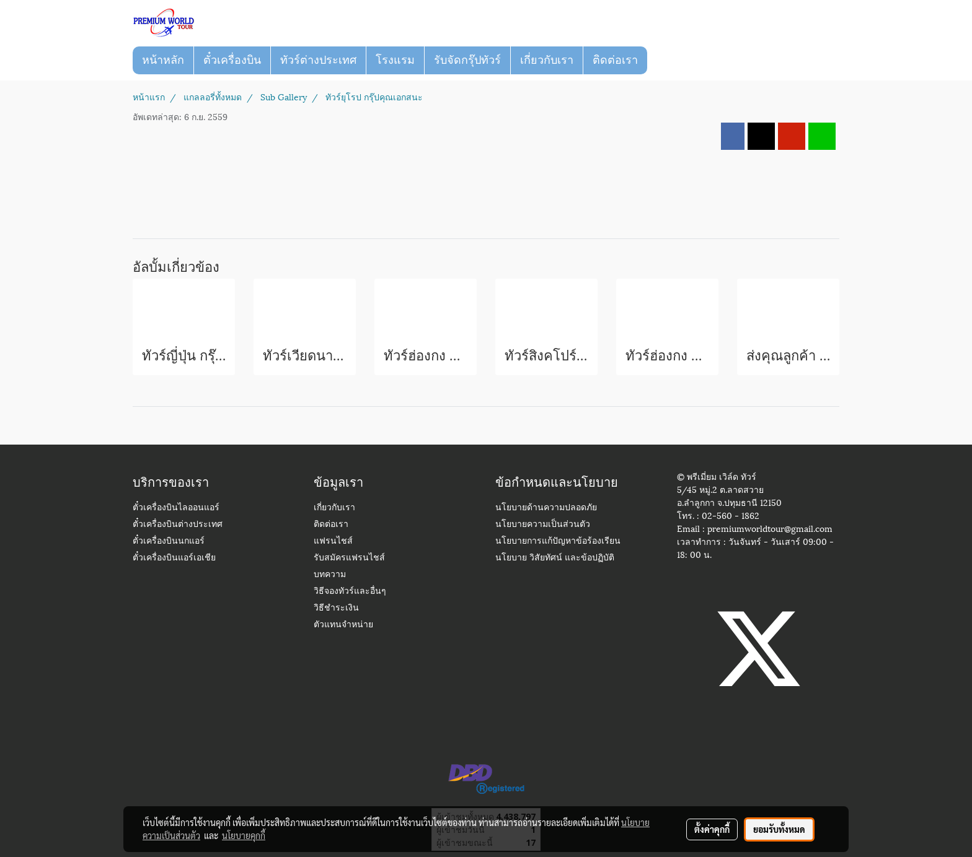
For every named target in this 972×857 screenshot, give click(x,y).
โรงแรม (395, 60)
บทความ (330, 575)
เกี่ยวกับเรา (546, 60)
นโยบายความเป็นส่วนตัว (542, 524)
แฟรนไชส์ (333, 541)
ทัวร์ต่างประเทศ (318, 60)
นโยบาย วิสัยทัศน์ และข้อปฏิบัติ (554, 558)
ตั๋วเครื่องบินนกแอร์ (169, 541)
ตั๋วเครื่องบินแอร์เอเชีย (174, 558)
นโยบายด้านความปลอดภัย (546, 508)
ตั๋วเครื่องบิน (232, 60)
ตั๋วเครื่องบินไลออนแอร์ (176, 508)
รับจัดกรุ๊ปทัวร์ (467, 60)
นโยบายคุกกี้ (243, 835)
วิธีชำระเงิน (336, 608)
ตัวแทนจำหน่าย (343, 625)
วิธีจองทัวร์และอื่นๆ (350, 591)
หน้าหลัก (163, 60)
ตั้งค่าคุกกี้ (712, 829)
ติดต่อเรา (615, 60)
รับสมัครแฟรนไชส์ (349, 558)
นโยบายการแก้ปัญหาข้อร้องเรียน (558, 541)
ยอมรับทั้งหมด (779, 829)
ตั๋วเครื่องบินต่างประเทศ (178, 524)
